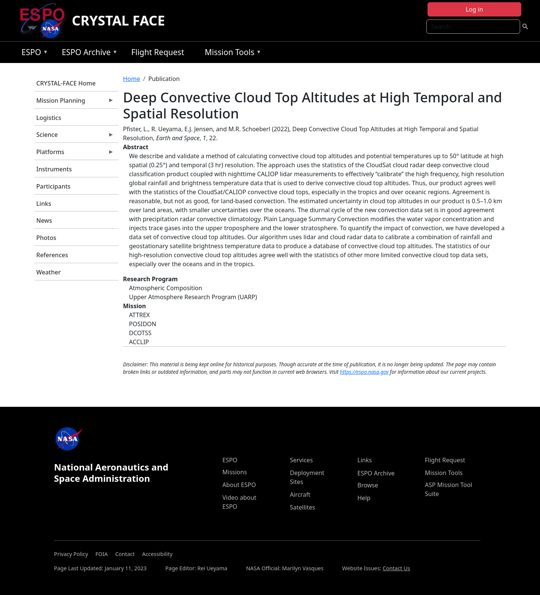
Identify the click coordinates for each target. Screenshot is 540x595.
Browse (367, 485)
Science (74, 136)
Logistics (48, 118)
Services (301, 460)
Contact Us (396, 568)
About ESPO (239, 485)
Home (131, 79)
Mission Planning (74, 102)
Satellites (302, 507)
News (44, 220)
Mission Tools (231, 53)
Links (43, 203)
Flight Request (157, 52)
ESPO (33, 53)
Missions (234, 472)
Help (363, 498)
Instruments (54, 169)
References (52, 255)
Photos (46, 238)
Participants (53, 186)
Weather (48, 272)
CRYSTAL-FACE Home (66, 83)
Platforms (74, 154)
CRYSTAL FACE (118, 20)
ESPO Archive (88, 53)
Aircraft (300, 494)
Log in (474, 9)
